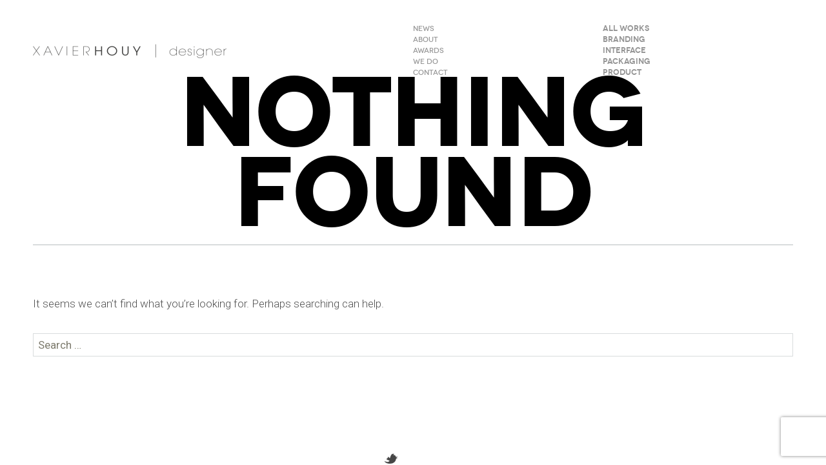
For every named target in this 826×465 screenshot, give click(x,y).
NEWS (423, 29)
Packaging (626, 62)
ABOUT (425, 40)
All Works (626, 29)
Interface (624, 51)
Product (622, 73)
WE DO (425, 62)
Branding (624, 40)
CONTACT (430, 73)
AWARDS (428, 51)
